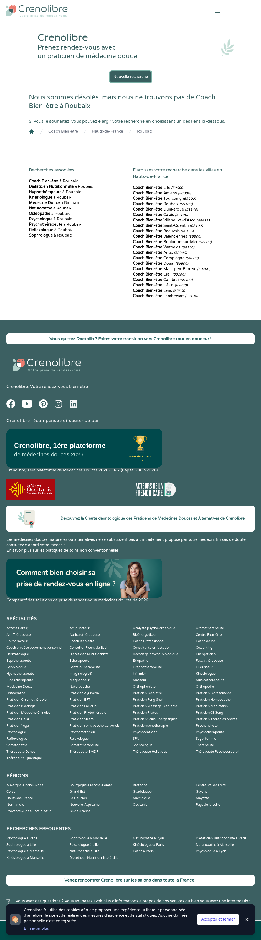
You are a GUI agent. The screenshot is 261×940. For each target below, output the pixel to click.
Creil (159, 274)
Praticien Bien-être (147, 693)
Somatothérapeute (84, 745)
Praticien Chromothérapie (26, 700)
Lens (159, 290)
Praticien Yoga (17, 726)
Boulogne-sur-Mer (172, 242)
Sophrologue (143, 745)
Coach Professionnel (148, 641)
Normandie (15, 805)
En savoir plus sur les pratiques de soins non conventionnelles (62, 550)
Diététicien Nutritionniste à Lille (94, 858)
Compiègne (166, 258)
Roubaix (144, 131)
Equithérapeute (18, 661)
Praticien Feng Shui (148, 700)
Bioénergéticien (145, 635)
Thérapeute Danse (20, 752)
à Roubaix (53, 181)
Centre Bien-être (209, 635)
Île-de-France (80, 811)
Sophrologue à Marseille (88, 838)
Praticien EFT (80, 700)
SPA (136, 739)
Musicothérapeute (210, 680)
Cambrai (163, 279)
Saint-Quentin (168, 225)
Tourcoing (164, 198)
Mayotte (202, 798)
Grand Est (77, 792)
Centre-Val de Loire (211, 785)
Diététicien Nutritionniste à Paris (221, 838)
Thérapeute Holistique (150, 752)
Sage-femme (206, 739)
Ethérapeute (79, 661)
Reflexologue (16, 739)
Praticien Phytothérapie (88, 713)
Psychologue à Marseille (25, 851)
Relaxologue (79, 739)
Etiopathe (140, 661)
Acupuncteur (80, 628)
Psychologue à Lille (84, 845)
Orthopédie (205, 687)
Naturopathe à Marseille (215, 845)
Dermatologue (17, 654)
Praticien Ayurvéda (84, 693)
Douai (160, 263)
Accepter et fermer (218, 919)
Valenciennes (167, 236)
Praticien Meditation (212, 706)
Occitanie (140, 805)
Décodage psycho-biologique (155, 654)
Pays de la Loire (208, 805)
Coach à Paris (143, 851)
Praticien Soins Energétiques (155, 719)
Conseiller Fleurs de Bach (89, 648)
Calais (160, 214)
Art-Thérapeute (18, 635)
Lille (158, 187)
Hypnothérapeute (20, 674)
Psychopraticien (145, 732)
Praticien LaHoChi (83, 706)
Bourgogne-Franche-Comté (91, 785)
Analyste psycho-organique (154, 628)
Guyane (201, 792)
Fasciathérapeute (209, 661)
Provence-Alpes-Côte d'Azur (28, 811)
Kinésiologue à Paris (148, 845)
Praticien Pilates (145, 713)
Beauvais (163, 231)
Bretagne (140, 785)
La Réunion (78, 798)
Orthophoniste (144, 687)
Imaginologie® (81, 674)
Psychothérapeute (210, 732)
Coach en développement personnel (34, 648)
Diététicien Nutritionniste (89, 654)
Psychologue (16, 732)
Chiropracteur (17, 641)
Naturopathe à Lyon (148, 838)
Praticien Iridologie (21, 706)
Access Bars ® (17, 628)
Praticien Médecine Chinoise (28, 713)
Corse (10, 792)
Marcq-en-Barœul (171, 269)
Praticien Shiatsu (82, 719)
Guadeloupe (142, 792)
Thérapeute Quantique (24, 758)
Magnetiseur (80, 680)
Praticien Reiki (17, 719)
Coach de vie (205, 641)
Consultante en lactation (151, 648)
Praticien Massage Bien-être (155, 706)
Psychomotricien (82, 732)
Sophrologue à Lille (21, 845)
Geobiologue (16, 667)
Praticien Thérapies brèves (216, 719)
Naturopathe (80, 687)
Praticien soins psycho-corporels (95, 726)
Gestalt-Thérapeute (85, 667)
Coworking (204, 648)
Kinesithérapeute (19, 680)
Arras (160, 252)
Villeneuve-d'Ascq (171, 220)
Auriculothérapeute (85, 635)
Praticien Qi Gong (209, 713)
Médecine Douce (19, 687)
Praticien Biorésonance (213, 693)
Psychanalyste (207, 726)
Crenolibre (17, 386)
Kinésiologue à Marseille (25, 858)
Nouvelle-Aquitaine (85, 805)
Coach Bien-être (63, 131)
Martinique (141, 798)
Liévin (160, 285)
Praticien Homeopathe (213, 700)
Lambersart (165, 296)
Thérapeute (205, 745)
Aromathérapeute (210, 628)
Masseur (139, 680)
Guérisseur (204, 667)
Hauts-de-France (107, 131)
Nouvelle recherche (130, 76)
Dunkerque (165, 209)
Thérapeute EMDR (84, 752)
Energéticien (206, 654)
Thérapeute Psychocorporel (217, 752)
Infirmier (139, 674)
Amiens (162, 193)
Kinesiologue (206, 674)
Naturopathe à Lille (85, 851)
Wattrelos (163, 247)
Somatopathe (17, 745)
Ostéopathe (15, 693)
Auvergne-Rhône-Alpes (24, 785)
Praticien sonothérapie (150, 726)
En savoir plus (36, 928)
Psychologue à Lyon (211, 851)
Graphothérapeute (147, 667)
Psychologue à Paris (21, 838)
